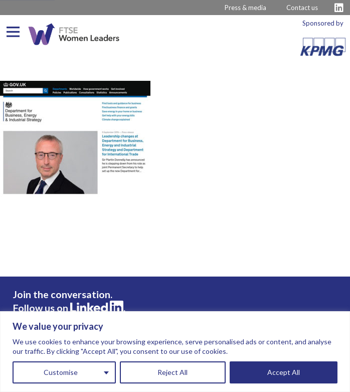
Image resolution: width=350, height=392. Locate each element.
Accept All (283, 372)
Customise (61, 372)
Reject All (172, 372)
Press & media (245, 8)
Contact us (302, 8)
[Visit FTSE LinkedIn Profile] (338, 8)
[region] (175, 351)
